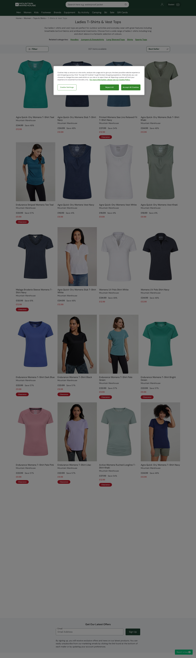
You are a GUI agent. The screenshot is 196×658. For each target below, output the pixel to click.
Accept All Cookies (131, 87)
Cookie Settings (67, 87)
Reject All (109, 87)
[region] (99, 80)
